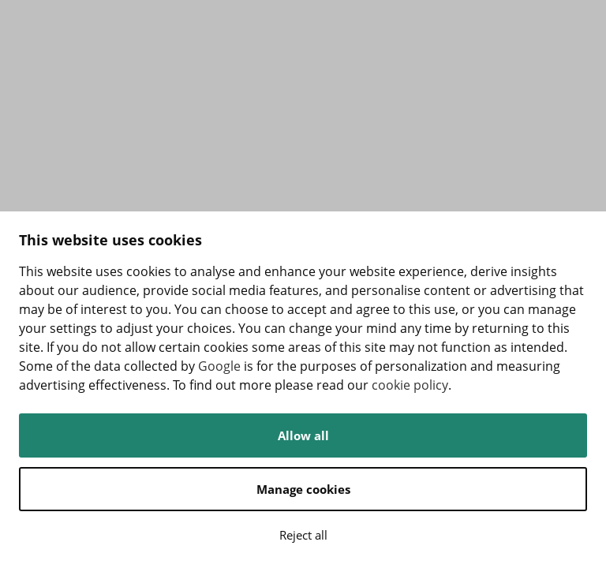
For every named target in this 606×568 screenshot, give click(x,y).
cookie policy (410, 385)
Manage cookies (303, 489)
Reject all (303, 535)
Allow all (303, 435)
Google (219, 366)
